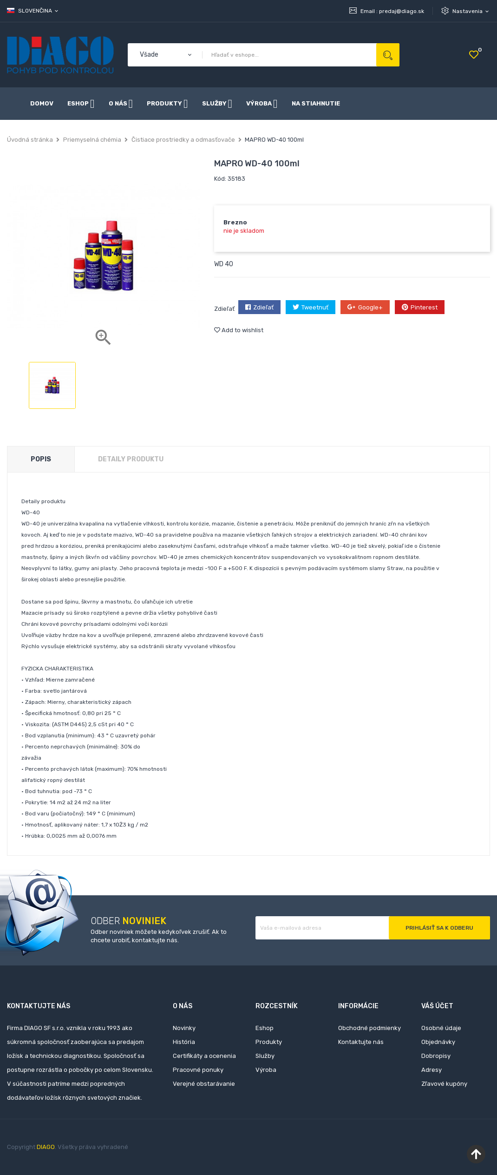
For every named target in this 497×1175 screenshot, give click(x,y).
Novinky (184, 1027)
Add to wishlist (238, 330)
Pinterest (424, 307)
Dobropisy (436, 1055)
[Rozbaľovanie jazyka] (33, 10)
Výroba (265, 1069)
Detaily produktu (130, 459)
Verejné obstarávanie (204, 1083)
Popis (41, 459)
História (184, 1041)
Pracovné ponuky (198, 1069)
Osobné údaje (441, 1027)
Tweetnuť (314, 307)
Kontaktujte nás (361, 1041)
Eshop (264, 1027)
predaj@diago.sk (401, 11)
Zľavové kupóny (444, 1083)
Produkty (268, 1041)
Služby (265, 1055)
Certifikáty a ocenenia (204, 1055)
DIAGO (46, 1146)
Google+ (370, 307)
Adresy (431, 1069)
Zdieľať (263, 307)
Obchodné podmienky (369, 1027)
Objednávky (438, 1041)
